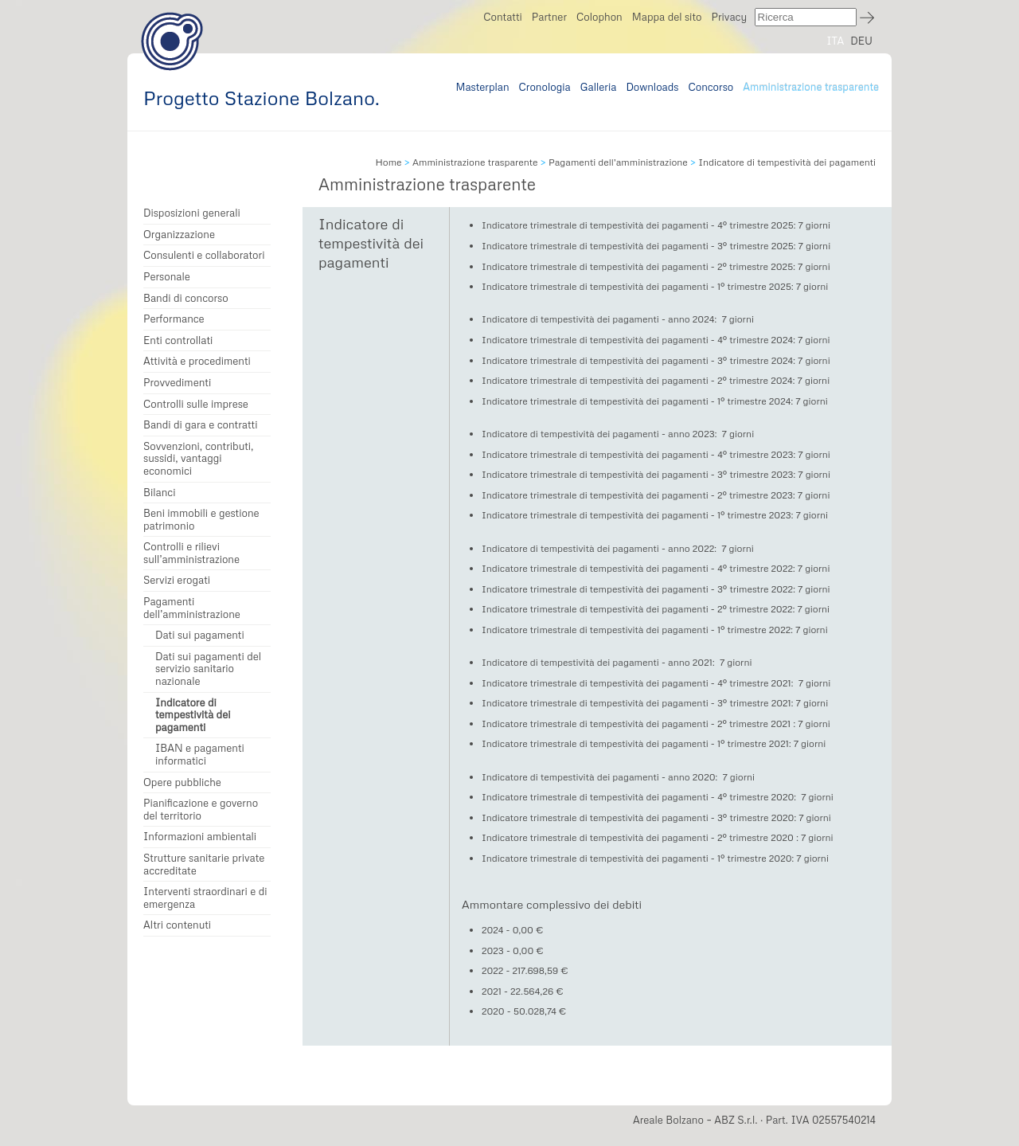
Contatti (502, 16)
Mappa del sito (667, 16)
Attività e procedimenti (197, 361)
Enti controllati (178, 340)
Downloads (652, 86)
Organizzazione (179, 235)
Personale (166, 277)
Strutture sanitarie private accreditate (203, 864)
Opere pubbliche (182, 782)
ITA (835, 40)
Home (388, 162)
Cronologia (545, 86)
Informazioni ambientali (199, 837)
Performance (174, 319)
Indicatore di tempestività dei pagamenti (192, 715)
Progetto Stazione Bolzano (172, 41)
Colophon (599, 16)
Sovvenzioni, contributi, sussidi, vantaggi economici (198, 458)
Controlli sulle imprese (195, 404)
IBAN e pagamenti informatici (199, 754)
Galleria (598, 86)
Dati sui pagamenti (199, 635)
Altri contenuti (177, 925)
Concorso (711, 86)
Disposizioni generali (191, 213)
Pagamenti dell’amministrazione (191, 608)
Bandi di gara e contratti (200, 425)
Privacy (729, 16)
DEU (861, 40)
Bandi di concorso (185, 298)
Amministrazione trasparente (811, 86)
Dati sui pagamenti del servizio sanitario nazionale (208, 669)
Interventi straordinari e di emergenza (205, 898)
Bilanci (159, 493)
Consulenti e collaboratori (203, 255)
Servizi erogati (176, 580)
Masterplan (482, 86)
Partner (549, 16)
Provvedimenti (177, 383)
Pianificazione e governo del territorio (200, 809)
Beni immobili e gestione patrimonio (201, 519)
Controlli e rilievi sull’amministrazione (191, 553)
